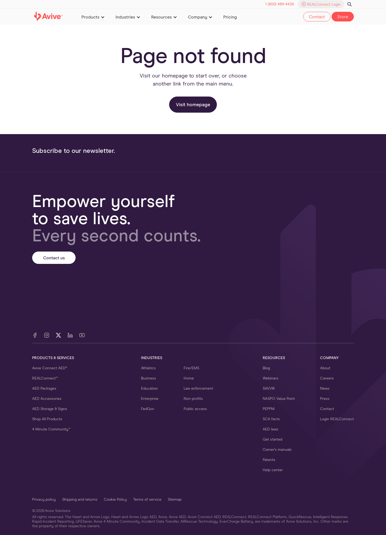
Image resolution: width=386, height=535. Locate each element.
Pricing (230, 17)
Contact (317, 17)
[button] (93, 17)
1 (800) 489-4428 (279, 4)
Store (342, 17)
